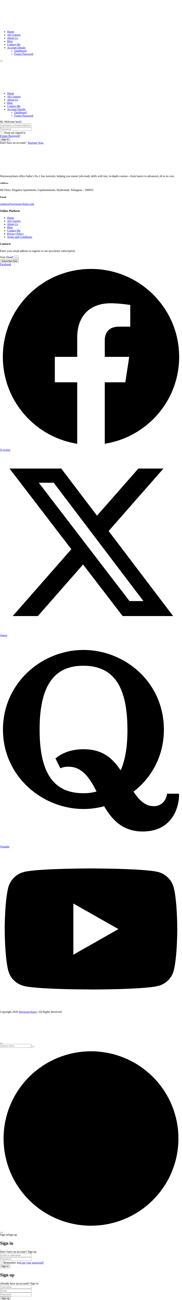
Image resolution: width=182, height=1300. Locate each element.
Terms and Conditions (19, 236)
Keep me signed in (15, 132)
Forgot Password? (10, 135)
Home (10, 31)
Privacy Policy (15, 233)
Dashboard (20, 50)
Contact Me (13, 44)
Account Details (16, 47)
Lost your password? (32, 1262)
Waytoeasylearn (28, 1011)
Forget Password (23, 53)
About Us (12, 38)
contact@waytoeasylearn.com (17, 203)
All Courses (14, 34)
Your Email (7, 257)
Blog (10, 41)
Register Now (36, 142)
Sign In (5, 139)
